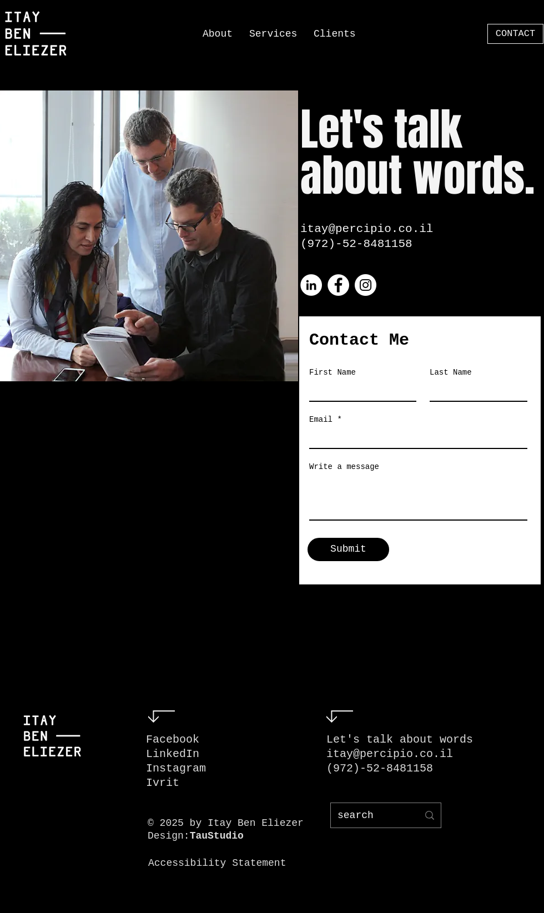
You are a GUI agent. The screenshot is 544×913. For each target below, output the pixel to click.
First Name (332, 372)
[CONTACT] (515, 34)
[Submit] (348, 549)
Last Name (451, 372)
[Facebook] (338, 285)
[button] (273, 34)
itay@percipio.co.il (366, 229)
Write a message (344, 467)
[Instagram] (365, 285)
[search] (370, 815)
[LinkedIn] (311, 285)
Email (321, 419)
